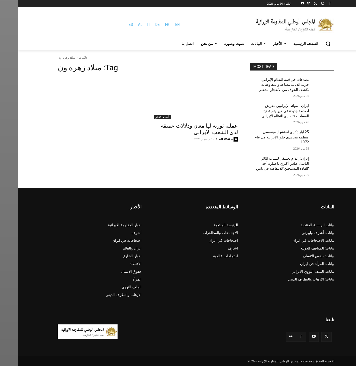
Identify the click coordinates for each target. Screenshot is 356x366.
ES (113, 24)
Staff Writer (207, 139)
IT (131, 24)
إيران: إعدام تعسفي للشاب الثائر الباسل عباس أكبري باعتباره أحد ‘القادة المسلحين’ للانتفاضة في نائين (264, 163)
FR (149, 24)
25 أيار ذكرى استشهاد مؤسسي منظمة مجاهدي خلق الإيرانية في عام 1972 (264, 137)
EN (159, 24)
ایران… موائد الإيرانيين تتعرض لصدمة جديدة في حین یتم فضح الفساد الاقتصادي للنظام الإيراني (267, 111)
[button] (310, 43)
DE (139, 24)
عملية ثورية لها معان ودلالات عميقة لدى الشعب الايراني (181, 129)
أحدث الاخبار (144, 117)
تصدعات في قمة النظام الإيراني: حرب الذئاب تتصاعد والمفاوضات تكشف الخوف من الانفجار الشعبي (266, 84)
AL (122, 24)
